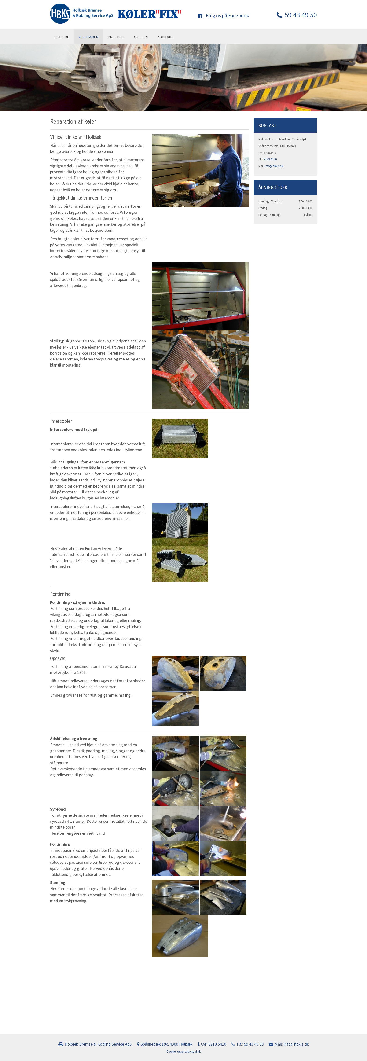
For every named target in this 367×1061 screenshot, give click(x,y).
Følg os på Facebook (223, 15)
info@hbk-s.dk (274, 166)
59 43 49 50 (297, 14)
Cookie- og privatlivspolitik (183, 1052)
